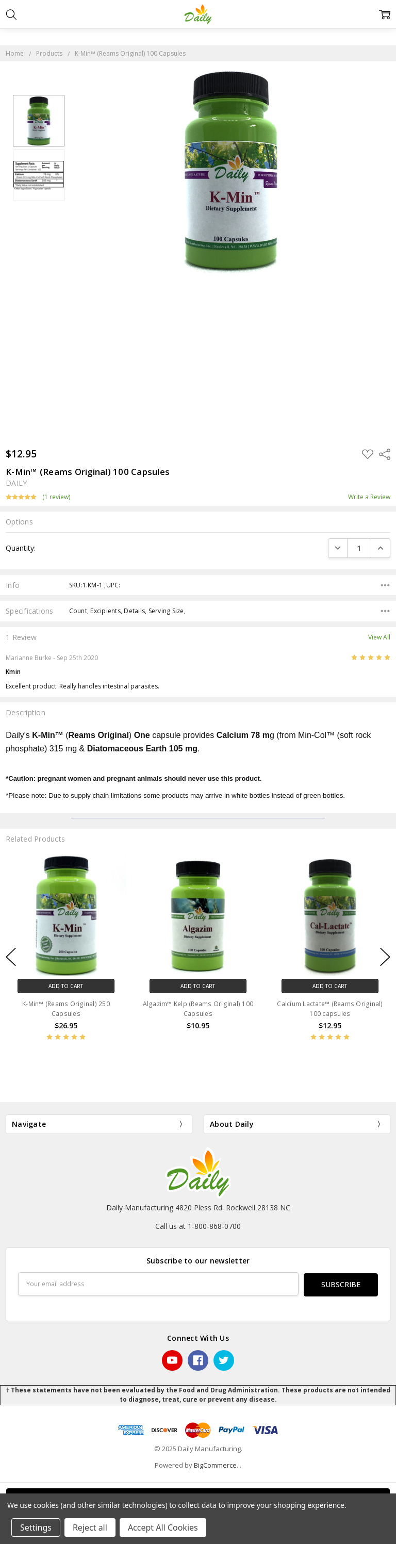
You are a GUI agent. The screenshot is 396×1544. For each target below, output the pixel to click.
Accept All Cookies (163, 1527)
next (385, 957)
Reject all (90, 1527)
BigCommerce (215, 1464)
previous (11, 957)
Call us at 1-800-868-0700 (198, 1226)
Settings (36, 1527)
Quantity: (21, 548)
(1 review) (56, 497)
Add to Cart (65, 986)
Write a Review (369, 497)
